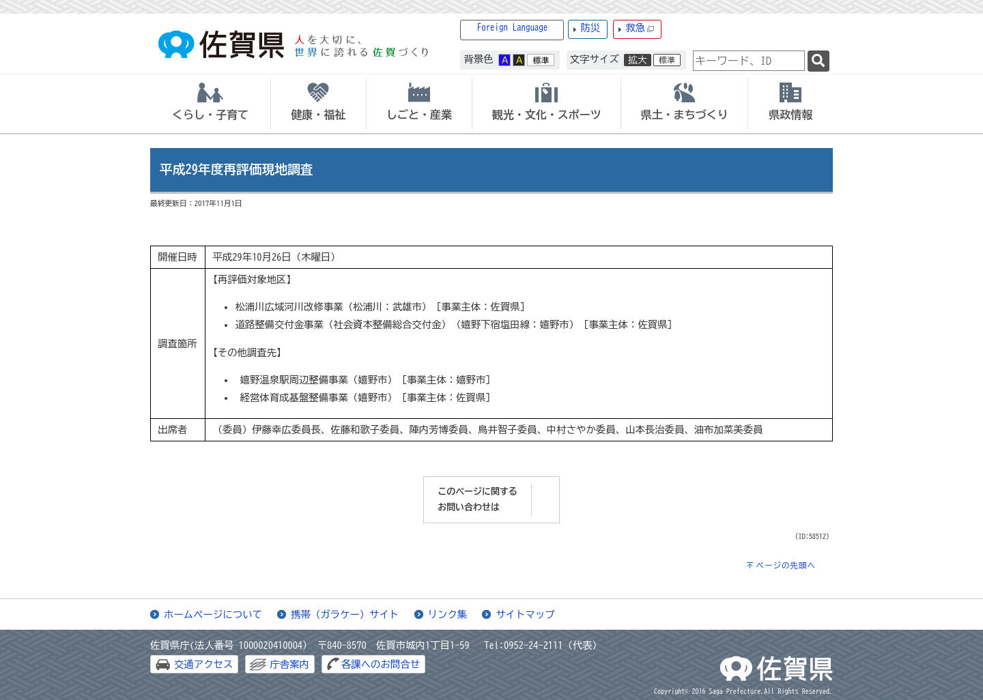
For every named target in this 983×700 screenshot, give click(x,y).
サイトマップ (525, 614)
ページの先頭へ (786, 565)
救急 (639, 28)
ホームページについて (213, 614)
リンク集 (448, 614)
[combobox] (749, 60)
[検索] (818, 61)
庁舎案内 (289, 664)
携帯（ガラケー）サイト (345, 614)
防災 (590, 28)
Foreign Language (512, 27)
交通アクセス (203, 664)
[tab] (210, 104)
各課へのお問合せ (380, 664)
